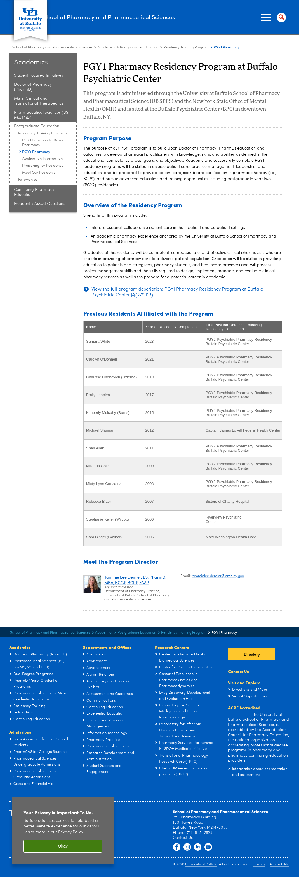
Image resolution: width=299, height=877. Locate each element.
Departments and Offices (106, 627)
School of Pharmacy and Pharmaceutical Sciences (106, 6)
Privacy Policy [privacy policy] (70, 813)
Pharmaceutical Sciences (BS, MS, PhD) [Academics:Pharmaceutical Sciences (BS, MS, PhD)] (41, 94)
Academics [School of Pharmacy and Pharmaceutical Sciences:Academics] (106, 27)
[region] (63, 811)
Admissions (20, 712)
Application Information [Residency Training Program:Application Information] (42, 138)
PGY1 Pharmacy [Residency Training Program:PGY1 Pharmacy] (36, 131)
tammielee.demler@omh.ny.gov (218, 556)
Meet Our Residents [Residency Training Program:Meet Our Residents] (38, 152)
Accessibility (279, 845)
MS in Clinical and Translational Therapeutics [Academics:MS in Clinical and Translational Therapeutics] (38, 80)
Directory (252, 634)
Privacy (259, 845)
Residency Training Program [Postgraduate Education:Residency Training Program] (186, 27)
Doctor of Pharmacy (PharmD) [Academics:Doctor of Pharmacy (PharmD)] (33, 66)
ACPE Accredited (244, 687)
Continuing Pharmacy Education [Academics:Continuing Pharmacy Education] (34, 172)
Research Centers (172, 627)
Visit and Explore (244, 662)
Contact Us (238, 651)
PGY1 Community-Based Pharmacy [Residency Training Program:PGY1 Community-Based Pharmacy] (43, 122)
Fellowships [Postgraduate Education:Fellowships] (28, 159)
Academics (19, 627)
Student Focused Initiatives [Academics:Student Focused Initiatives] (38, 55)
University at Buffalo (201, 845)
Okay (63, 827)
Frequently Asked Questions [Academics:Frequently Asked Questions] (39, 184)
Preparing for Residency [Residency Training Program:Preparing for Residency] (43, 145)
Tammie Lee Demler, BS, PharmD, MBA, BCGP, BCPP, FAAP (135, 559)
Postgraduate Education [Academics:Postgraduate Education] (139, 27)
